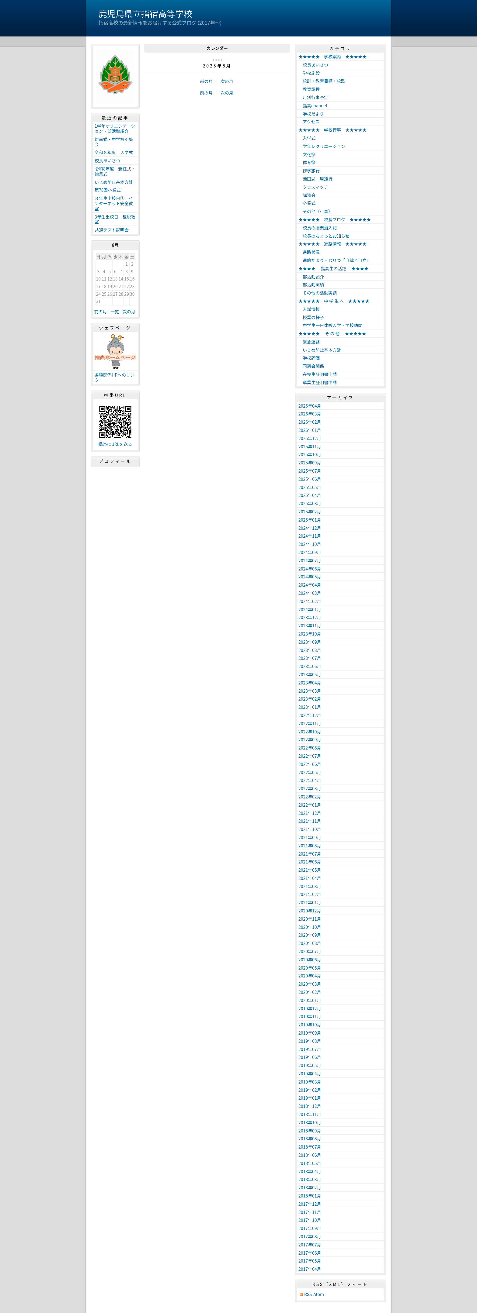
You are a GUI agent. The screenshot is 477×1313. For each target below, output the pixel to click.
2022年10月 (309, 732)
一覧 (114, 311)
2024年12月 (309, 528)
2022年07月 (309, 756)
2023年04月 (309, 683)
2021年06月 (309, 862)
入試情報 (309, 309)
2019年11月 (309, 1016)
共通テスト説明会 (112, 230)
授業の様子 (311, 317)
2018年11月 (309, 1114)
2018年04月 (309, 1171)
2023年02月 (309, 699)
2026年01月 (309, 430)
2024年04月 (309, 585)
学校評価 (309, 358)
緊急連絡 (309, 342)
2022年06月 (309, 764)
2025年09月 (309, 463)
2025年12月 (309, 438)
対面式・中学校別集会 (114, 141)
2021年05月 (309, 870)
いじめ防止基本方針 (114, 182)
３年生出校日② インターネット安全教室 (114, 203)
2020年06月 (309, 959)
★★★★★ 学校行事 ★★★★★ (332, 130)
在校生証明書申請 (317, 374)
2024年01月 (309, 609)
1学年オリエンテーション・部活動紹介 (115, 128)
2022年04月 (309, 780)
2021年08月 (309, 846)
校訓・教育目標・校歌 (321, 81)
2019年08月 (309, 1041)
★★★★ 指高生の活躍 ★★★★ (333, 268)
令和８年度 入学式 (114, 152)
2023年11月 (309, 625)
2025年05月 (309, 487)
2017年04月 (309, 1269)
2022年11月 (309, 723)
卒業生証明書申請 (317, 382)
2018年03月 (309, 1179)
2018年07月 (309, 1147)
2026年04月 (309, 406)
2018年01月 (309, 1196)
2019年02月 (309, 1090)
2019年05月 (309, 1065)
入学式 (306, 138)
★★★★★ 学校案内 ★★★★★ (332, 56)
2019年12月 (309, 1008)
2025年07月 (309, 471)
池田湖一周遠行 (315, 179)
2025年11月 (309, 446)
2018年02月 (309, 1187)
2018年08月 (309, 1139)
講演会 (306, 195)
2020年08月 (309, 943)
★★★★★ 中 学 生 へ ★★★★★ (333, 301)
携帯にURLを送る (115, 444)
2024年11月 (309, 536)
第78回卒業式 (108, 190)
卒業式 (306, 203)
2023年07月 (309, 658)
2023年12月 (309, 617)
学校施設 (309, 73)
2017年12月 (309, 1204)
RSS (308, 1294)
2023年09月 (309, 642)
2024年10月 (309, 544)
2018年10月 (309, 1122)
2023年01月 (309, 707)
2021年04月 (309, 878)
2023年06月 (309, 666)
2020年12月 (309, 911)
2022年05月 (309, 772)
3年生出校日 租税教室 (115, 219)
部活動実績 (311, 284)
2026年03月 (309, 414)
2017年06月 (309, 1253)
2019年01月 (309, 1098)
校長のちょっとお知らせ (324, 236)
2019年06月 (309, 1057)
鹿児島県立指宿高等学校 (145, 13)
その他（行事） (315, 211)
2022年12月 (309, 715)
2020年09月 (309, 935)
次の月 (227, 81)
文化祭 (306, 154)
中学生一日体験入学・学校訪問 (330, 325)
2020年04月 (309, 976)
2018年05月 (309, 1163)
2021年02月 (309, 894)
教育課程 (309, 89)
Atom (318, 1294)
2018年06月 (309, 1155)
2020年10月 (309, 927)
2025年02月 (309, 511)
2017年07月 (309, 1245)
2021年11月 (309, 821)
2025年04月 (309, 495)
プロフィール (115, 461)
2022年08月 (309, 748)
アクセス (308, 122)
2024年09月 (309, 552)
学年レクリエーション (321, 146)
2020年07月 (309, 951)
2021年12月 (309, 813)
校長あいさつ (107, 160)
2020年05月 (309, 968)
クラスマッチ (313, 187)
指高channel (312, 105)
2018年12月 (309, 1106)
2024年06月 (309, 569)
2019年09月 (309, 1033)
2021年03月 (309, 886)
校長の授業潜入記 (317, 228)
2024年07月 (309, 560)
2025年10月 (309, 454)
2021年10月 (309, 829)
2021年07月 (309, 854)
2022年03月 (309, 788)
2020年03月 (309, 984)
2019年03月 (309, 1082)
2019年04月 (309, 1073)
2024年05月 (309, 577)
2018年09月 (309, 1131)
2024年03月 (309, 593)
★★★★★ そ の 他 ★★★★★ (332, 333)
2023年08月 (309, 650)
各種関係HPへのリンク (114, 377)
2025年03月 (309, 503)
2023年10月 (309, 634)
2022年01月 (309, 805)
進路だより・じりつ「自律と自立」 (334, 260)
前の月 (206, 81)
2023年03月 (309, 691)
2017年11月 (309, 1212)
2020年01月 (309, 1000)
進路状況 (309, 252)
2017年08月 (309, 1236)
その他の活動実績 (317, 293)
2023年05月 (309, 674)
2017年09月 (309, 1228)
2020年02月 (309, 992)
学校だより (311, 114)
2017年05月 (309, 1261)
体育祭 (306, 162)
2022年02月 (309, 797)
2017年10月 (309, 1220)
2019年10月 (309, 1025)
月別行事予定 (313, 97)
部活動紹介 (311, 277)
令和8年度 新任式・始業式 (115, 171)
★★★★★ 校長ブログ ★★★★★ (334, 219)
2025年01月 (309, 520)
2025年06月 (309, 479)
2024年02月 (309, 601)
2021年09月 (309, 837)
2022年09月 (309, 739)
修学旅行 (309, 170)
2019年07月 (309, 1049)
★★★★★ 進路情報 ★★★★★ (332, 244)
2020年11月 (309, 919)
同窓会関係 (311, 366)
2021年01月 (309, 902)
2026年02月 (309, 422)
